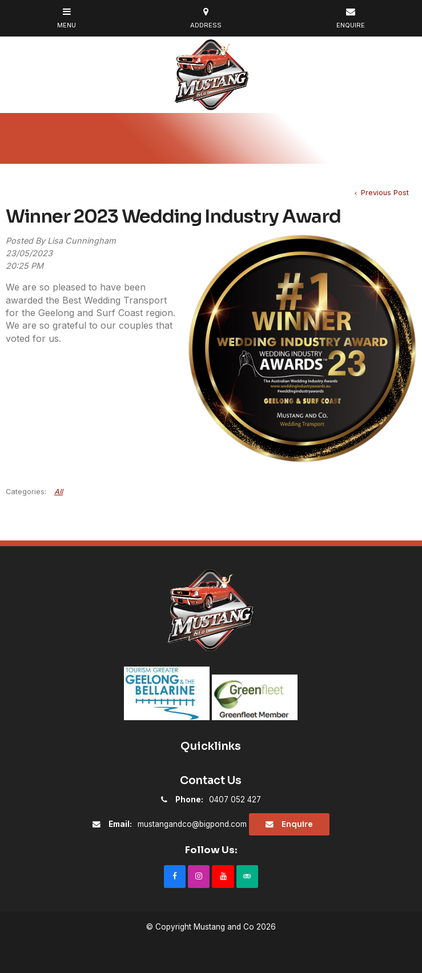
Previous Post (384, 192)
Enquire (297, 824)
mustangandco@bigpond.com (177, 824)
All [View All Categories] (58, 491)
